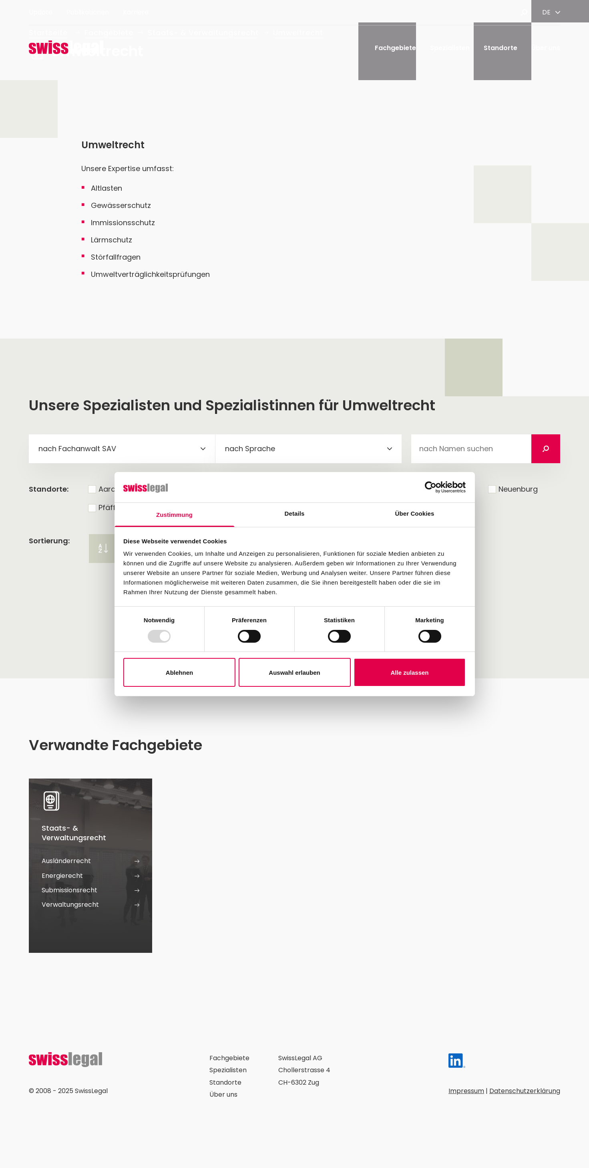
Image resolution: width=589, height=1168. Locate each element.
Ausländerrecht (90, 861)
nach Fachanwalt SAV (77, 449)
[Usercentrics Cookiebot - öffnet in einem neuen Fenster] (431, 487)
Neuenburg (518, 489)
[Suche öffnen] (524, 12)
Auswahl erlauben (294, 672)
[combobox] (122, 448)
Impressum (466, 1090)
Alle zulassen (409, 672)
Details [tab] (295, 513)
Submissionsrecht (90, 890)
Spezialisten (450, 47)
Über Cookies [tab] (414, 513)
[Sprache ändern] (551, 12)
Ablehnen (179, 672)
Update (40, 12)
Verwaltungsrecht (90, 905)
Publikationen (87, 12)
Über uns (545, 47)
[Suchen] (545, 448)
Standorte (500, 47)
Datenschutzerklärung (524, 1090)
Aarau (109, 489)
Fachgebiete (395, 47)
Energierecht (90, 876)
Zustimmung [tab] (174, 514)
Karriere (136, 12)
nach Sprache (250, 449)
